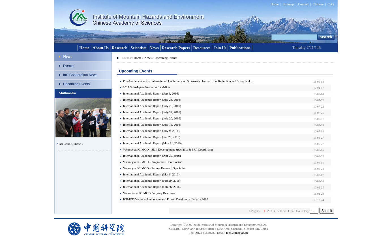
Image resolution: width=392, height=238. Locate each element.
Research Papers (176, 48)
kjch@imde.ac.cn (237, 232)
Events (68, 66)
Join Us (220, 48)
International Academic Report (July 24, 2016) (152, 99)
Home (274, 4)
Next (283, 211)
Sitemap (288, 4)
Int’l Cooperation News (80, 75)
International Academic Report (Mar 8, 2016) (151, 174)
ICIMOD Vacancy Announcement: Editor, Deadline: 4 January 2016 (165, 199)
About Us (100, 48)
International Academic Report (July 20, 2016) (152, 118)
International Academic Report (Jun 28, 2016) (151, 137)
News (154, 48)
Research (119, 48)
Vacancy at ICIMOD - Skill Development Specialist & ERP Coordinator (168, 149)
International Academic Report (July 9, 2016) (151, 130)
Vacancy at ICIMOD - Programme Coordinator (152, 162)
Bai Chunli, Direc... (71, 143)
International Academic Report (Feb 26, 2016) (152, 186)
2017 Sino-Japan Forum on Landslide (146, 87)
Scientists (138, 48)
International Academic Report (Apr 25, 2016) (152, 155)
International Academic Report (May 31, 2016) (152, 143)
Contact (303, 4)
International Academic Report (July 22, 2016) (152, 112)
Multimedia (67, 93)
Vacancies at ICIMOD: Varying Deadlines (149, 193)
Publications (240, 48)
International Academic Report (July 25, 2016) (152, 106)
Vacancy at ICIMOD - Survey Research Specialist (154, 168)
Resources (201, 48)
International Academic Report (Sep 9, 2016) (151, 93)
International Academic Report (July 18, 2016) (152, 124)
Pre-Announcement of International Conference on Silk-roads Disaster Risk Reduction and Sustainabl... (187, 81)
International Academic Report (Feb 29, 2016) (152, 180)
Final (291, 211)
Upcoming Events (76, 84)
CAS (331, 4)
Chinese (318, 4)
